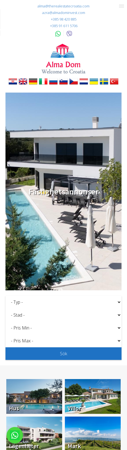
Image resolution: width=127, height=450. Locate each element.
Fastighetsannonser (64, 191)
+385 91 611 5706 (63, 25)
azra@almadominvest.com (63, 12)
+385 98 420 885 (63, 19)
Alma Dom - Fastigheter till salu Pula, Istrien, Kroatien (63, 58)
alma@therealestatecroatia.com (63, 6)
